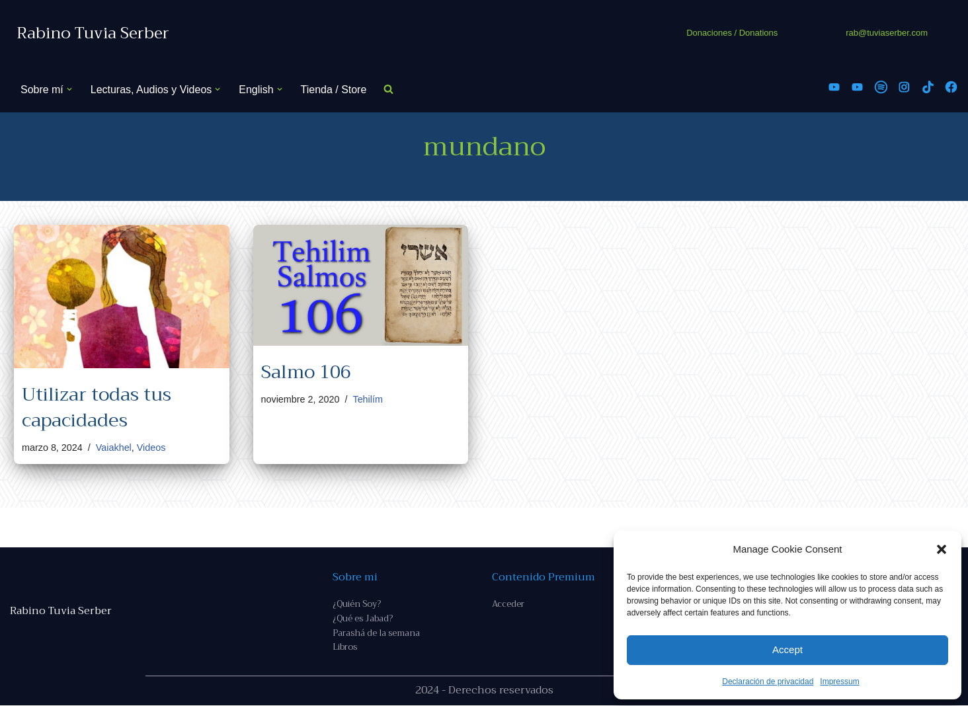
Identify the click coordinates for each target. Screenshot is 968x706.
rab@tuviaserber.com (887, 33)
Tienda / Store (334, 89)
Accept (787, 649)
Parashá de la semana (376, 633)
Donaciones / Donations (732, 33)
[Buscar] (389, 90)
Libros (345, 648)
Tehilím (368, 399)
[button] (941, 549)
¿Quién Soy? (357, 603)
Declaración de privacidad (767, 681)
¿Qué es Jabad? (363, 619)
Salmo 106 (306, 372)
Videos (151, 447)
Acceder (508, 603)
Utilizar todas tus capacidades (96, 407)
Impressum (839, 681)
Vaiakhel (114, 447)
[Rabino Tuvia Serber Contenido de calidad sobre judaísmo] (93, 33)
